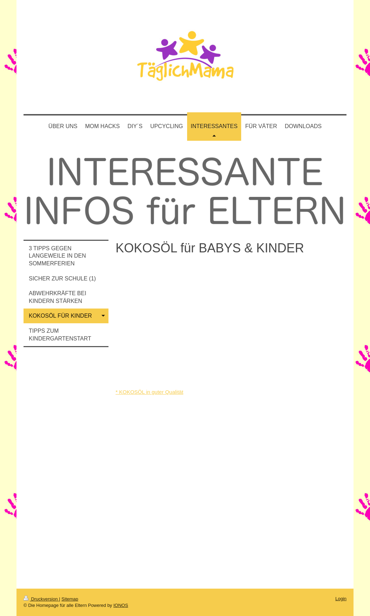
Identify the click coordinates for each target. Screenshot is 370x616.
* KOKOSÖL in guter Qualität (149, 392)
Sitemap (69, 599)
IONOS (120, 605)
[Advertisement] (66, 468)
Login (340, 598)
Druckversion (41, 599)
